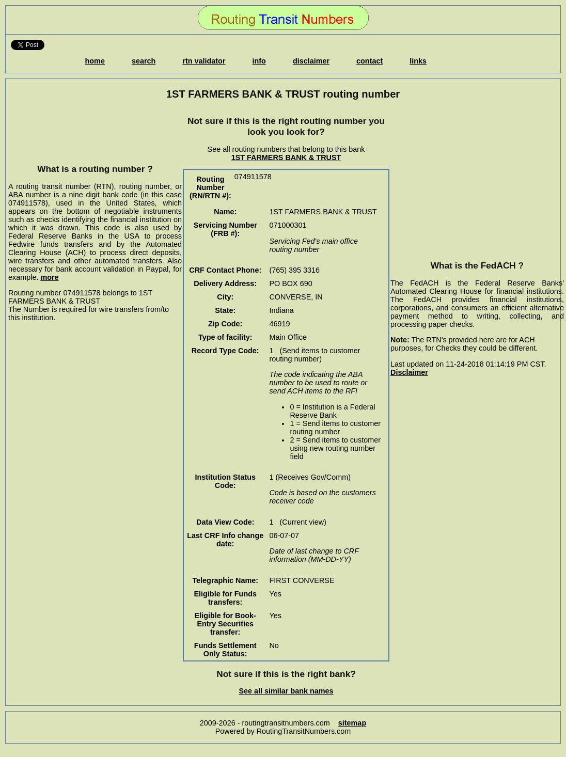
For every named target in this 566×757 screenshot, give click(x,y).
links (418, 61)
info (259, 61)
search (143, 61)
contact (369, 61)
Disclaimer (409, 372)
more (49, 277)
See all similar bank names (286, 691)
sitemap (352, 723)
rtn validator (203, 61)
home (95, 61)
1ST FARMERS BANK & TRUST (286, 157)
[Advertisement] (95, 131)
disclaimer (311, 61)
